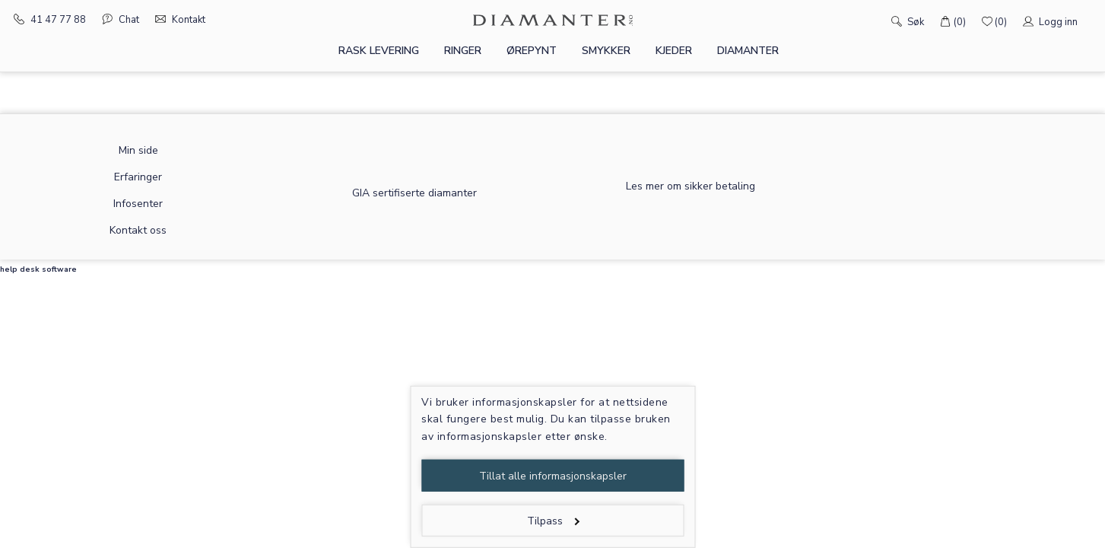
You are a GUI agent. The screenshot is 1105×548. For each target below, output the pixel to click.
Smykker (606, 50)
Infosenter (138, 203)
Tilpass (553, 521)
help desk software (38, 269)
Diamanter (748, 50)
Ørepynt (531, 50)
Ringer (462, 50)
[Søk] (874, 20)
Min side (138, 150)
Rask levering (378, 50)
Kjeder (674, 50)
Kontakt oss (138, 230)
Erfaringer (138, 177)
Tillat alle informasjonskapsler (553, 476)
